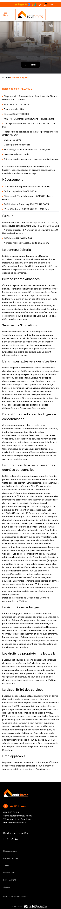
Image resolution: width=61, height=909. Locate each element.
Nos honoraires (10, 873)
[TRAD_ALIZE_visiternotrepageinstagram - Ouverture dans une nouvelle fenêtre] (12, 839)
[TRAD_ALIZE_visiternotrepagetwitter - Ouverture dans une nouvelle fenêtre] (8, 839)
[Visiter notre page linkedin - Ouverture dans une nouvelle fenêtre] (16, 839)
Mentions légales (10, 858)
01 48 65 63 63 (11, 812)
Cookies (6, 887)
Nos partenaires (10, 851)
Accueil (6, 77)
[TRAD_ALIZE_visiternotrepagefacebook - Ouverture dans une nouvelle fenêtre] (3, 839)
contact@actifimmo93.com (17, 815)
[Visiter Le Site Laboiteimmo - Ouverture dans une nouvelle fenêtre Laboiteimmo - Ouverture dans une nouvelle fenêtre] (35, 906)
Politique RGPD (9, 880)
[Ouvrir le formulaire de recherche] (30, 65)
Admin (6, 865)
